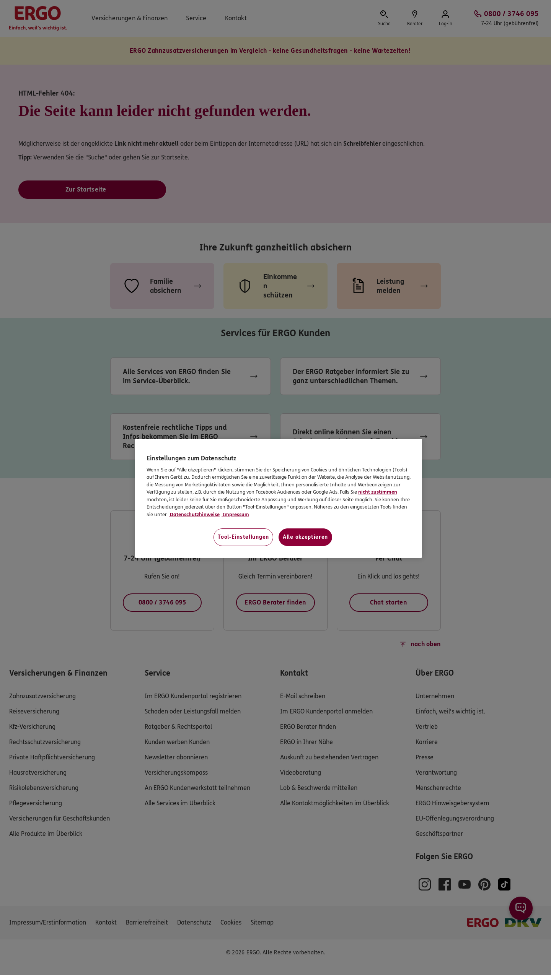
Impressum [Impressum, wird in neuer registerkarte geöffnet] (235, 515)
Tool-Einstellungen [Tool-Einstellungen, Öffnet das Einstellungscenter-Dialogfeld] (243, 537)
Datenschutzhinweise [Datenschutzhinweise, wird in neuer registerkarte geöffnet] (194, 515)
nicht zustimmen (377, 492)
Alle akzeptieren (305, 537)
